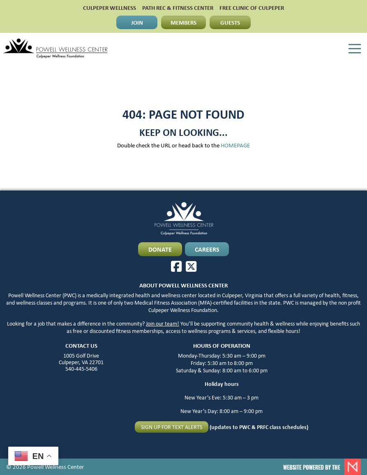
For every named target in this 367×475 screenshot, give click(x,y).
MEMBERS (183, 22)
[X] (191, 266)
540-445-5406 (81, 368)
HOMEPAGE (235, 145)
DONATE (160, 249)
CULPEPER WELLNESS (109, 7)
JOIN (137, 22)
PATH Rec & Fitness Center (177, 7)
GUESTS (230, 22)
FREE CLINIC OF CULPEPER (251, 7)
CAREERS (207, 249)
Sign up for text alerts (171, 427)
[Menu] (355, 49)
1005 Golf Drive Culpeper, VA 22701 (81, 358)
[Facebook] (176, 266)
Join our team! (162, 323)
